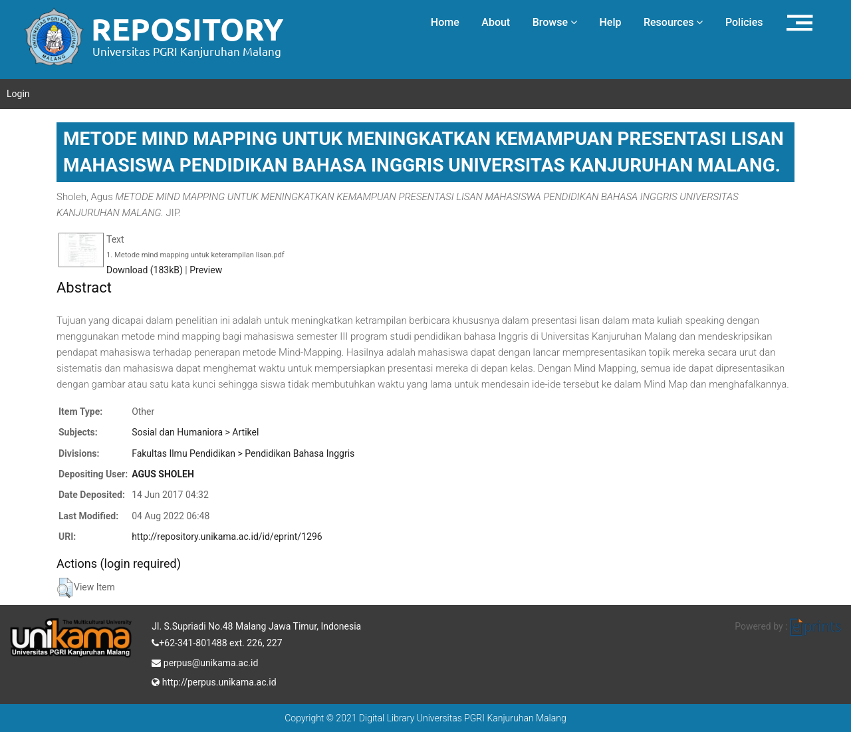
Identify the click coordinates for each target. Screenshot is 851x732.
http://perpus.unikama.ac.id (214, 680)
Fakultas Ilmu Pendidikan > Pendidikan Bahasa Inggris (243, 453)
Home (445, 22)
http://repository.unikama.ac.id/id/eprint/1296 (227, 536)
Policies (744, 22)
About (495, 22)
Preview (205, 270)
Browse (555, 22)
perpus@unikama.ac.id (205, 661)
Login (18, 93)
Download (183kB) (144, 270)
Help (610, 22)
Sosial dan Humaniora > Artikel (195, 432)
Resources (673, 22)
